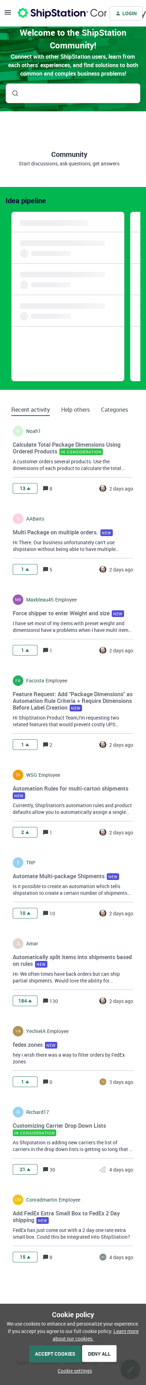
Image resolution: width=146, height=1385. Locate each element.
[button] (73, 1370)
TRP (30, 862)
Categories (114, 409)
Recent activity (30, 409)
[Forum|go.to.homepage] (58, 13)
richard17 (37, 1112)
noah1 (33, 431)
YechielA (36, 1031)
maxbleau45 (40, 599)
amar (32, 943)
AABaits (35, 518)
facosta (35, 680)
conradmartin (41, 1199)
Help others (75, 409)
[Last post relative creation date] (121, 488)
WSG (31, 775)
